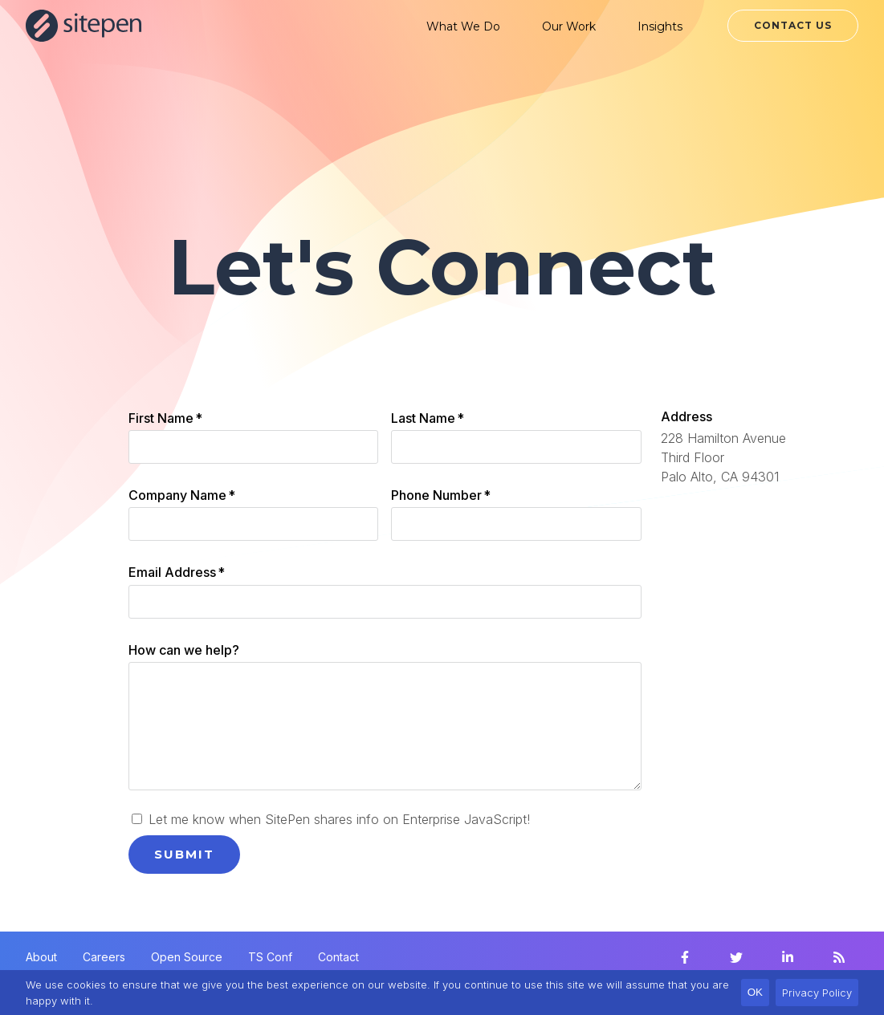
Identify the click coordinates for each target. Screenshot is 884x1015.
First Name (165, 418)
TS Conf (270, 957)
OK (755, 992)
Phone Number (441, 495)
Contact (338, 957)
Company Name (181, 495)
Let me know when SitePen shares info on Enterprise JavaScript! (331, 819)
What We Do (463, 26)
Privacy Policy (817, 992)
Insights (660, 26)
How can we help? (183, 650)
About (41, 957)
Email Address (176, 572)
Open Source (186, 957)
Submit (184, 854)
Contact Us (793, 25)
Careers (104, 957)
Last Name (427, 418)
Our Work (569, 26)
